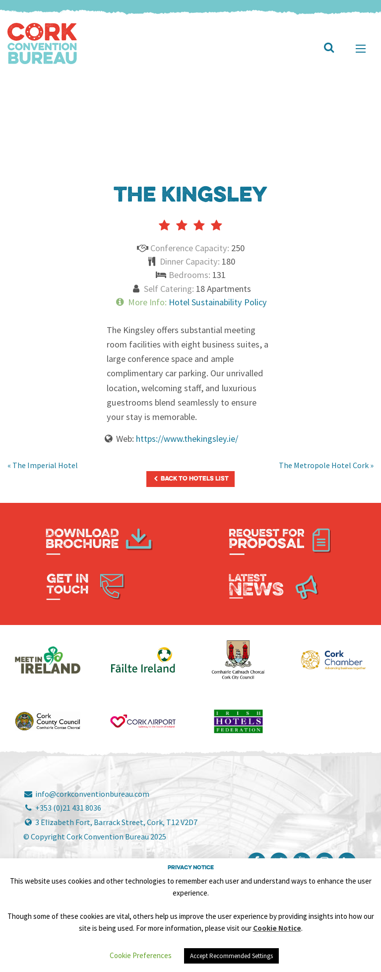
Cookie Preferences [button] (141, 955)
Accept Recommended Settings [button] (231, 956)
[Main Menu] (361, 49)
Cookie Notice (277, 928)
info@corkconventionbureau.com (86, 794)
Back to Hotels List (190, 479)
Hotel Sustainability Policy (218, 302)
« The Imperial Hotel (42, 465)
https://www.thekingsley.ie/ (187, 438)
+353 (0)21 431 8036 (62, 808)
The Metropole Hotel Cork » (326, 465)
